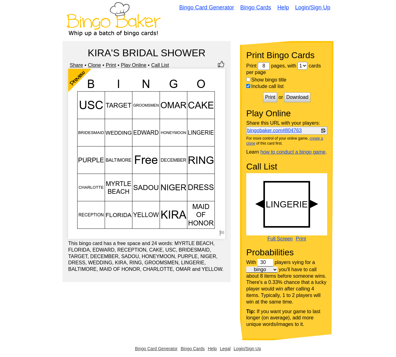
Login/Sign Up (312, 7)
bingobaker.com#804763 (274, 130)
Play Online (133, 65)
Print (111, 65)
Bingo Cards (255, 7)
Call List (160, 65)
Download (297, 97)
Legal (225, 348)
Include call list (265, 86)
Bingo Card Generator (206, 7)
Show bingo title (266, 79)
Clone (94, 65)
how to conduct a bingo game (292, 152)
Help (283, 7)
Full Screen (280, 238)
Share (76, 65)
